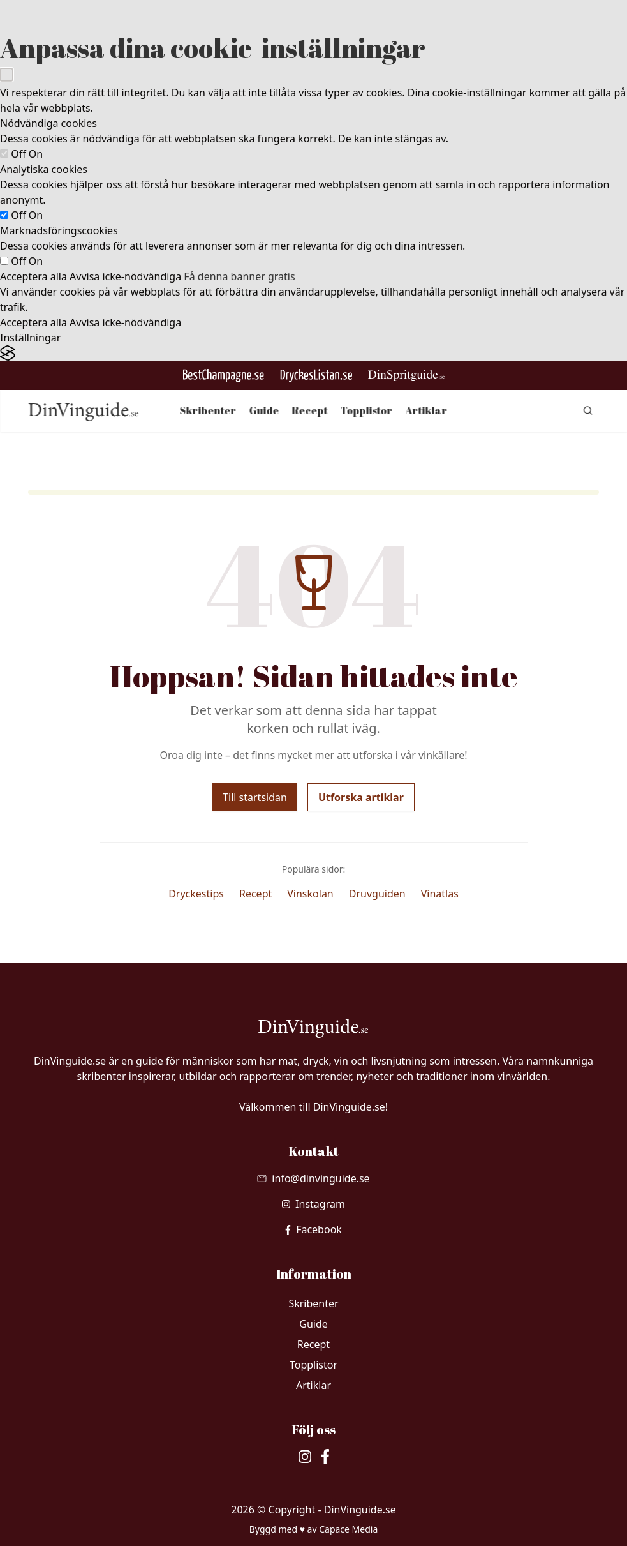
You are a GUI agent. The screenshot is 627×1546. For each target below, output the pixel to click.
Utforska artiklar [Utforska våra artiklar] (361, 797)
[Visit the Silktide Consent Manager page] (313, 353)
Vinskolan (310, 894)
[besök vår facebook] (313, 1229)
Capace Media (348, 1529)
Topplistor (367, 410)
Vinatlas (440, 894)
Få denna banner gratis (239, 276)
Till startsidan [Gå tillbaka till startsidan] (255, 797)
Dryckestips (196, 894)
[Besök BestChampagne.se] (223, 375)
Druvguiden (377, 894)
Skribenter (208, 410)
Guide (264, 410)
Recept (310, 410)
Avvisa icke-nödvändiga (125, 276)
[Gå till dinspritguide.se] (406, 375)
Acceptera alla (33, 276)
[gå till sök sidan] (587, 410)
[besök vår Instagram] (313, 1204)
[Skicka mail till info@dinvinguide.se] (313, 1178)
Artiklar (427, 410)
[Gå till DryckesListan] (316, 375)
